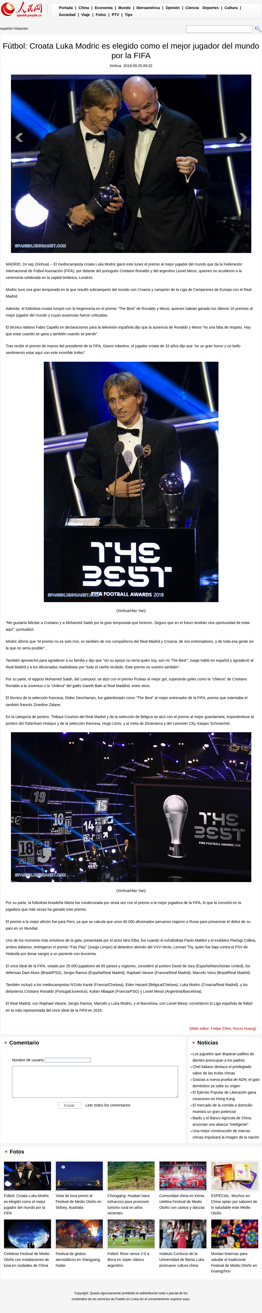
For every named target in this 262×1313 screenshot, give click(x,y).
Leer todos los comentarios (107, 1105)
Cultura (231, 8)
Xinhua (115, 66)
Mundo (125, 8)
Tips (128, 15)
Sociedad (67, 15)
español (5, 28)
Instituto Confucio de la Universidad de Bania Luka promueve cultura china (181, 1259)
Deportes (210, 8)
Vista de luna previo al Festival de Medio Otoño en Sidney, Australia (78, 1201)
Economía (104, 8)
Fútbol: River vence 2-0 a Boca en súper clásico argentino (128, 1259)
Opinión (173, 8)
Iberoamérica (148, 8)
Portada (66, 8)
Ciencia (192, 8)
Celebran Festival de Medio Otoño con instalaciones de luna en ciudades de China (26, 1259)
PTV (115, 15)
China (84, 8)
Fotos (101, 15)
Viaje (85, 15)
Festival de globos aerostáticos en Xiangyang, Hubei (78, 1259)
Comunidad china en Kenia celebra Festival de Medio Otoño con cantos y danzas (182, 1201)
